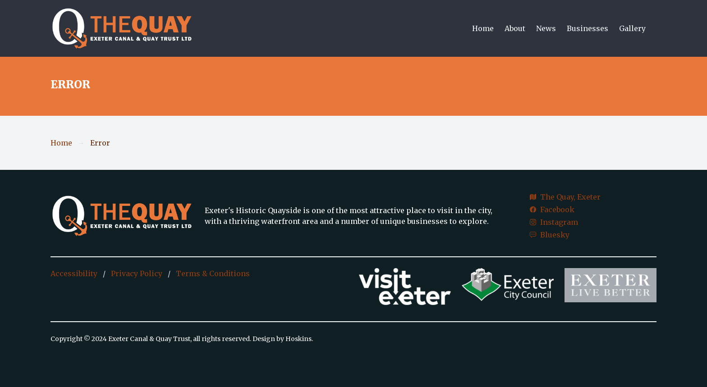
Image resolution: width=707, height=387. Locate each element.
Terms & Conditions (213, 273)
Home (483, 28)
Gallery (632, 28)
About (515, 28)
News (546, 28)
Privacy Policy (136, 273)
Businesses (587, 28)
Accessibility (73, 273)
